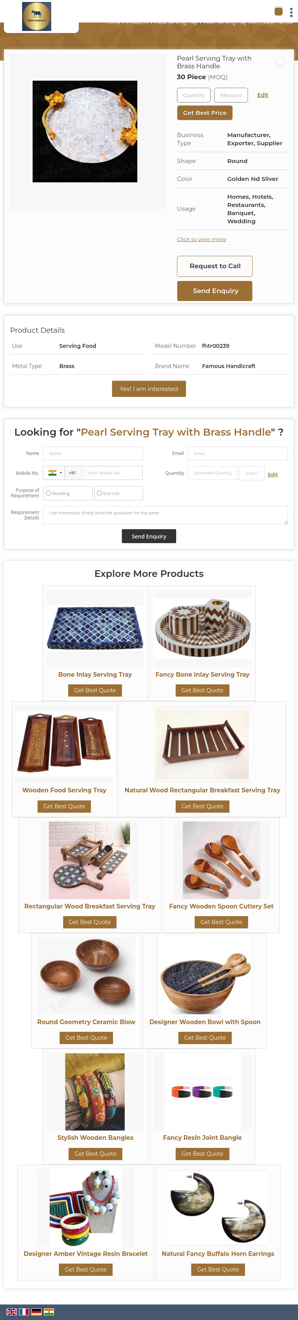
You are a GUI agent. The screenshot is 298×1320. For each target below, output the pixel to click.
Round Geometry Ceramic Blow (86, 1022)
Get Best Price (205, 112)
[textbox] (231, 95)
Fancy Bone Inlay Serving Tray (202, 674)
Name (32, 453)
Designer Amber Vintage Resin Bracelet (86, 1253)
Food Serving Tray (176, 22)
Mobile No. (27, 473)
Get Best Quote (95, 690)
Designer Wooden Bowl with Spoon (205, 1022)
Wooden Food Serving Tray (64, 790)
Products (137, 22)
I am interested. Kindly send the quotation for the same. (165, 515)
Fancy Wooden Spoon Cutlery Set (221, 906)
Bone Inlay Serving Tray (95, 674)
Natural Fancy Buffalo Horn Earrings (218, 1253)
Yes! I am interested (149, 389)
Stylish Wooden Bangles (95, 1137)
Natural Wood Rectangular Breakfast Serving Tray (202, 790)
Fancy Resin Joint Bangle (202, 1137)
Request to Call (215, 266)
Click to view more (201, 239)
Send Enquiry (216, 291)
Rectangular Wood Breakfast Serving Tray (89, 906)
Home (112, 22)
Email (178, 453)
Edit (263, 95)
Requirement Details (25, 515)
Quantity (174, 473)
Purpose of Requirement (25, 493)
